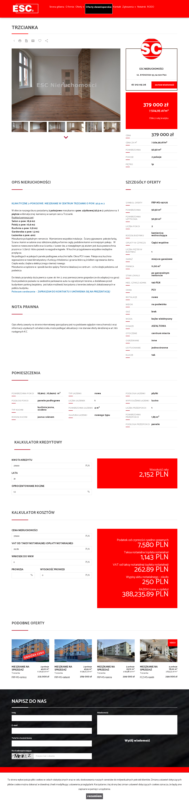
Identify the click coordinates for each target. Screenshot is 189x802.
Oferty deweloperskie (99, 7)
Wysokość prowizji (52, 569)
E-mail (14, 725)
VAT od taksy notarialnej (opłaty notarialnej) (42, 543)
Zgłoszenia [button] (129, 7)
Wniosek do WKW (23, 556)
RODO (150, 7)
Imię (14, 712)
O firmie (70, 7)
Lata (15, 473)
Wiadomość (102, 712)
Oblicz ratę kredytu (159, 118)
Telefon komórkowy (22, 738)
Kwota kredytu (22, 460)
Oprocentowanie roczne (28, 486)
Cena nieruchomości (25, 530)
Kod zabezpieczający (22, 750)
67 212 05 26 (138, 85)
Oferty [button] (79, 7)
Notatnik (141, 7)
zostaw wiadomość (164, 85)
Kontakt (117, 7)
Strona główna (56, 7)
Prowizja (17, 569)
